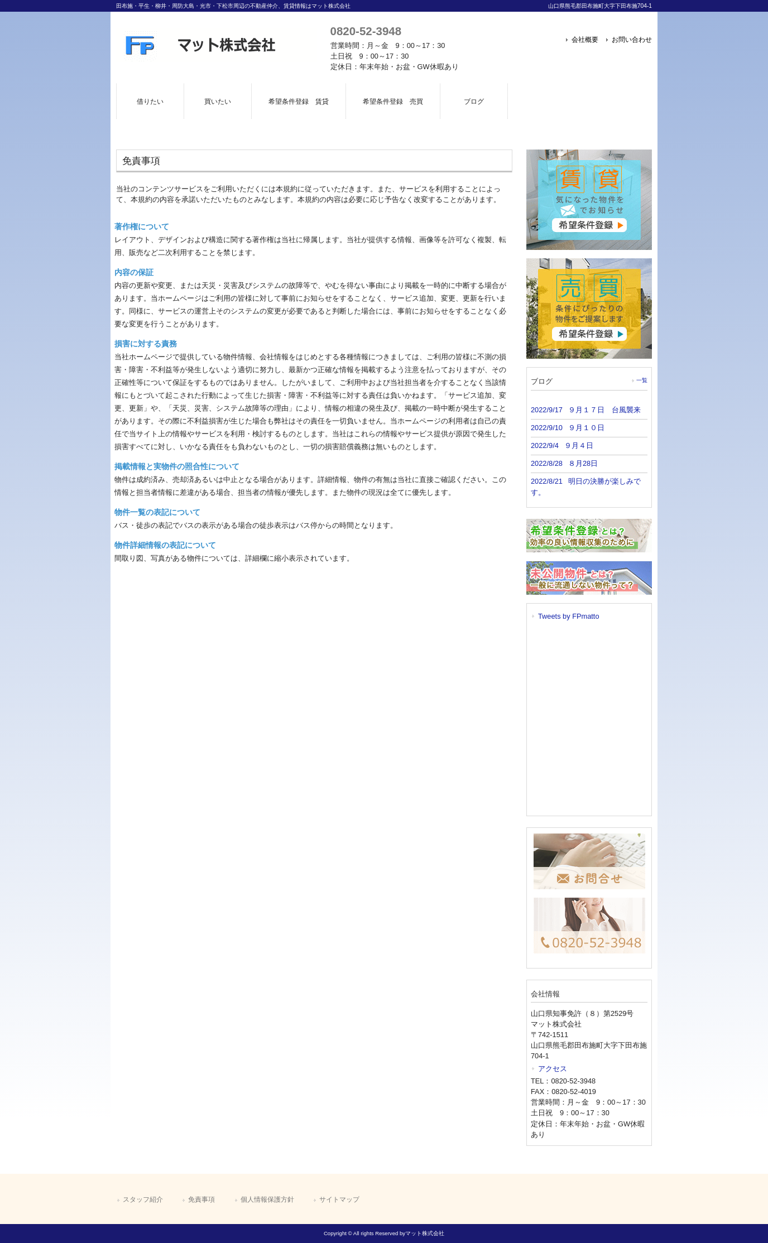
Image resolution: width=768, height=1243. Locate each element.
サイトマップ (339, 1199)
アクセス (552, 1068)
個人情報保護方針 (267, 1199)
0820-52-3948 (365, 31)
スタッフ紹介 (143, 1199)
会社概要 (585, 39)
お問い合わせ (632, 39)
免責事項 (201, 1199)
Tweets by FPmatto (568, 616)
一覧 (641, 380)
